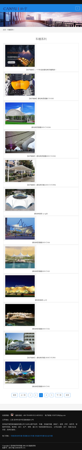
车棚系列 (10, 30)
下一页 (59, 395)
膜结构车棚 (18, 436)
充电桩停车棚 (39, 436)
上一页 (23, 395)
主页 (4, 30)
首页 (14, 395)
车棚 (12, 436)
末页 (67, 395)
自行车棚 (31, 436)
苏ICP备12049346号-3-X (17, 448)
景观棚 (25, 436)
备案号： (5, 448)
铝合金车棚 (49, 436)
